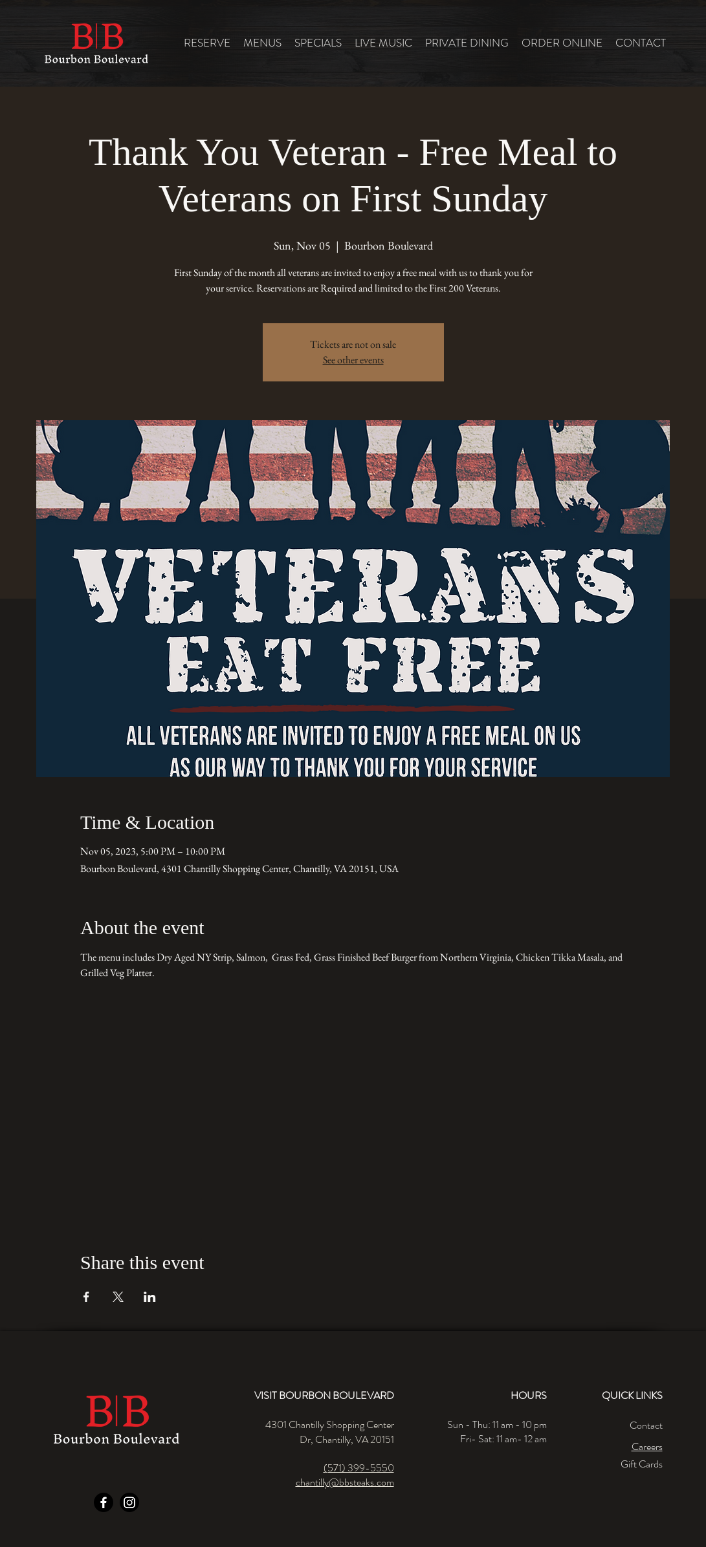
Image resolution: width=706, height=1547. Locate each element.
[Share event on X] (118, 1297)
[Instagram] (129, 1502)
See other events (353, 360)
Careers (647, 1446)
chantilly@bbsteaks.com (345, 1482)
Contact (646, 1425)
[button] (262, 43)
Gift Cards (642, 1463)
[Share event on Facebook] (86, 1297)
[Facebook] (103, 1502)
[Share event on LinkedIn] (150, 1297)
